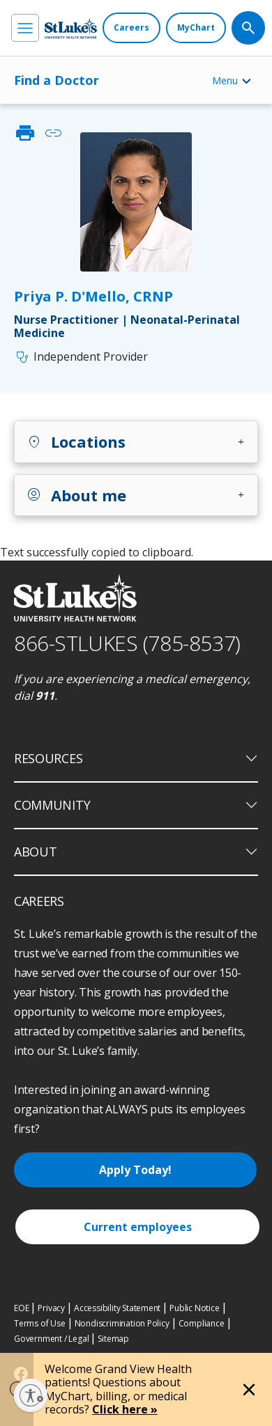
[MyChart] (196, 28)
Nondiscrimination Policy (122, 1323)
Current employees (138, 1227)
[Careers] (131, 28)
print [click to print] (25, 133)
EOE (21, 1308)
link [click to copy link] (53, 133)
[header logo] (71, 28)
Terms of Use (40, 1323)
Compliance (202, 1323)
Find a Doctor (56, 80)
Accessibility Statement (117, 1308)
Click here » (125, 1409)
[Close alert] (249, 1390)
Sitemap (113, 1339)
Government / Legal (51, 1339)
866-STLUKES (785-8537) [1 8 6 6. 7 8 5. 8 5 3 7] (127, 643)
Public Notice (194, 1308)
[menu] (25, 28)
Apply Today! (135, 1169)
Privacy (51, 1308)
